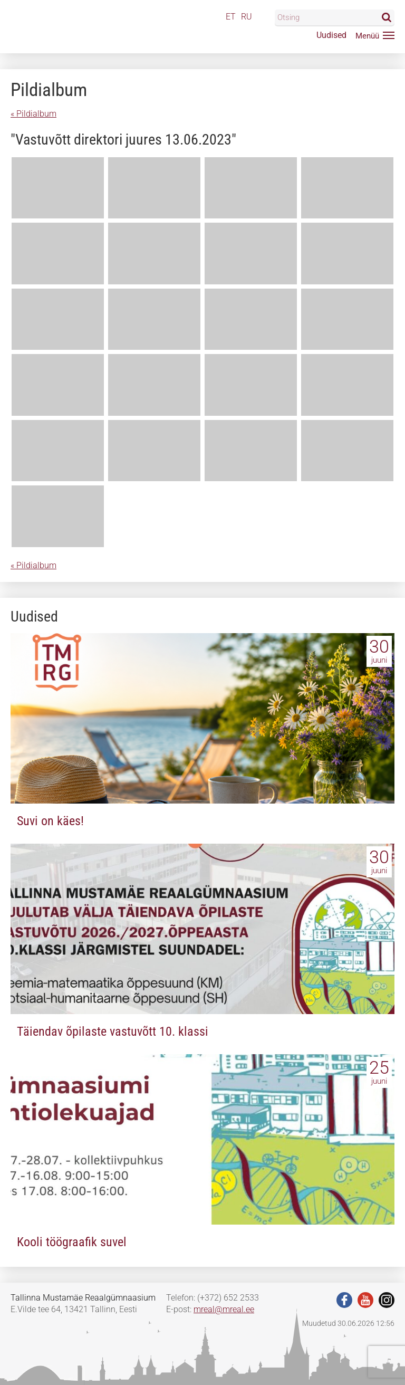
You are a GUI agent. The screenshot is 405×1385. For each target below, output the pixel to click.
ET (231, 17)
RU (246, 17)
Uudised (331, 35)
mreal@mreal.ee (224, 1309)
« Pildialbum (33, 114)
